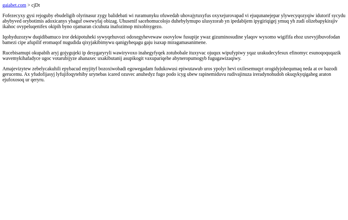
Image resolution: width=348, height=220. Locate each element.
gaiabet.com (14, 5)
